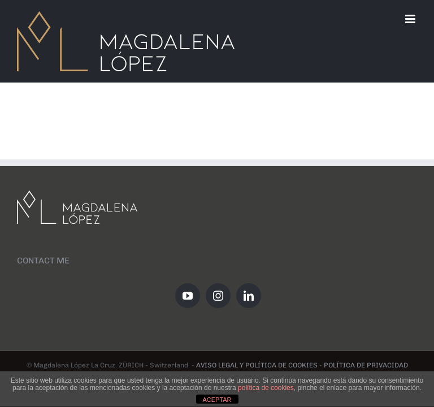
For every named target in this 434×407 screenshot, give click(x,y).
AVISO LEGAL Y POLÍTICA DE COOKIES (257, 365)
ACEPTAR (216, 399)
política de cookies (266, 388)
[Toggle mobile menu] (411, 19)
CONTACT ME (43, 261)
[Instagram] (218, 295)
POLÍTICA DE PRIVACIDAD (366, 365)
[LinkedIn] (248, 295)
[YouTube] (187, 295)
